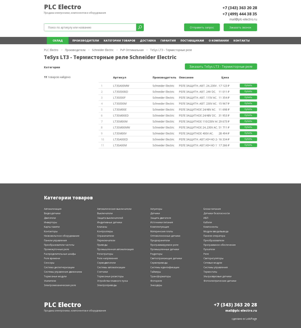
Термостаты (210, 271)
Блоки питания (212, 209)
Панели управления (55, 240)
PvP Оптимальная (132, 50)
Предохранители (160, 240)
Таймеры (155, 271)
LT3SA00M (120, 145)
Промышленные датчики (164, 249)
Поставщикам (192, 40)
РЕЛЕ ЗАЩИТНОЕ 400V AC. (196, 133)
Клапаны (102, 226)
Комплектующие (159, 226)
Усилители (50, 280)
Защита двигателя (160, 218)
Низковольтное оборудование (61, 235)
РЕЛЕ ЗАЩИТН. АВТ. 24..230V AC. (198, 85)
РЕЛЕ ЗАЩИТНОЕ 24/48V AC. (197, 109)
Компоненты (210, 226)
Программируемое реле (164, 244)
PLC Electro (62, 6)
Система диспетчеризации (59, 267)
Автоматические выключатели (114, 209)
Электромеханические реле (60, 285)
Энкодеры (156, 285)
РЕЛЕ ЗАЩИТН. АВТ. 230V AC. (198, 103)
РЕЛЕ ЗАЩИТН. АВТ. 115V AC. (198, 97)
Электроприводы (107, 285)
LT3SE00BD (120, 91)
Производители (85, 40)
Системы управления (215, 267)
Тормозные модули (55, 276)
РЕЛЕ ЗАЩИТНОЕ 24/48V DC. (197, 115)
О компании (219, 40)
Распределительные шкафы (60, 254)
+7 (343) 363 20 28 (239, 7)
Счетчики (102, 271)
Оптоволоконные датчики (165, 235)
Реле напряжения (107, 258)
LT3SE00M (120, 103)
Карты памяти (52, 226)
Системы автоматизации (111, 267)
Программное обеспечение (219, 244)
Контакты (241, 40)
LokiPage (251, 319)
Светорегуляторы (213, 258)
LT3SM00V (120, 133)
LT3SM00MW (121, 127)
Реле (206, 254)
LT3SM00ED (121, 115)
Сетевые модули (212, 262)
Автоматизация (52, 209)
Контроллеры (105, 231)
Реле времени (52, 258)
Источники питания (161, 222)
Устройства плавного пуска (112, 280)
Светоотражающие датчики (166, 258)
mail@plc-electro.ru (243, 19)
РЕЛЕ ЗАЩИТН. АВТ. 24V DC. (197, 91)
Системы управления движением (63, 271)
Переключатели (106, 240)
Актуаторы (156, 209)
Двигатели (50, 218)
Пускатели (209, 249)
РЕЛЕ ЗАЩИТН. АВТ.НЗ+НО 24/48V (198, 139)
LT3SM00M (120, 121)
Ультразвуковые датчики (217, 276)
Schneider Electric (103, 50)
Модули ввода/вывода (215, 231)
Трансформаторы (160, 276)
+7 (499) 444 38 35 (239, 14)
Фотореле (156, 280)
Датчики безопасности (216, 213)
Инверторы (50, 222)
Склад (58, 40)
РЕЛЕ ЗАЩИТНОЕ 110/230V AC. (198, 121)
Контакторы (51, 231)
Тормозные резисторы (110, 276)
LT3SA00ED (120, 139)
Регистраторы (105, 254)
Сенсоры (49, 262)
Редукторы (156, 254)
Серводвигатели (106, 262)
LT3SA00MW (121, 85)
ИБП (205, 218)
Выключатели (105, 213)
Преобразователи (213, 240)
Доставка (148, 40)
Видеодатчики (52, 213)
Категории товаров (119, 40)
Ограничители (105, 235)
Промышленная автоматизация (115, 249)
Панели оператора (214, 235)
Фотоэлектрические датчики (219, 280)
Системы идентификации (164, 267)
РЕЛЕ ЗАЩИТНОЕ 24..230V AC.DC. (198, 127)
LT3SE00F (119, 97)
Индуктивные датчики (109, 222)
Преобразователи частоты (59, 244)
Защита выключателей (110, 218)
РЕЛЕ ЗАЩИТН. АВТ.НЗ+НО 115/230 (198, 145)
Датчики (155, 213)
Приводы (102, 244)
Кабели (207, 222)
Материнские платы (161, 231)
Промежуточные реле (56, 249)
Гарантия (168, 40)
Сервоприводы (159, 262)
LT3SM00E (120, 109)
